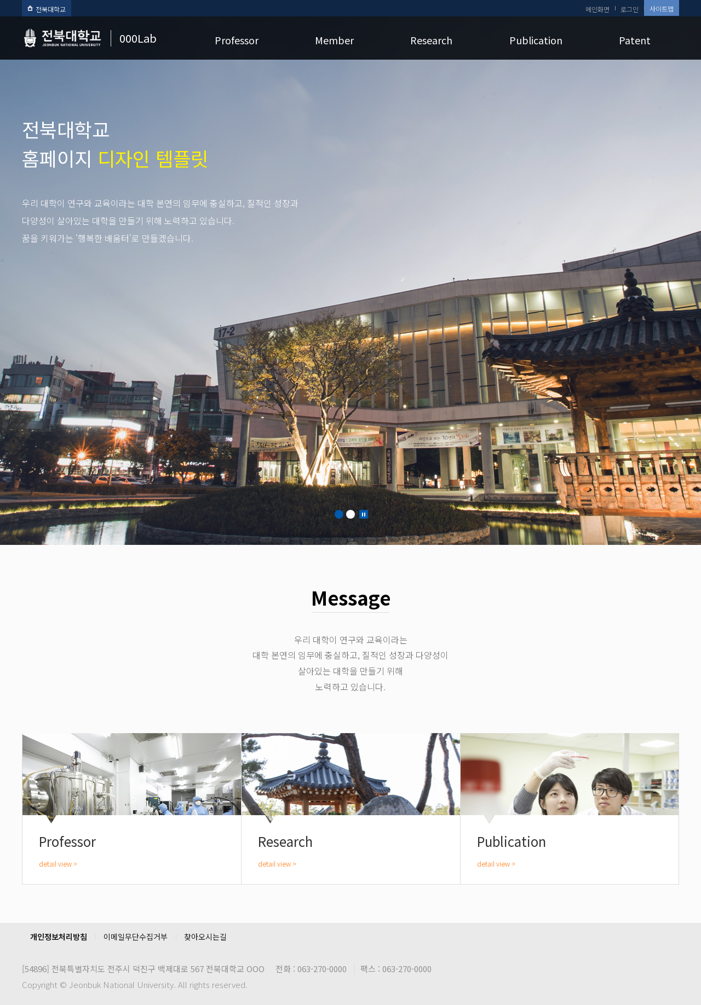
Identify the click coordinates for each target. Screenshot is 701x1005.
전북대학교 (46, 9)
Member (334, 40)
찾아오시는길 (205, 936)
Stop (363, 514)
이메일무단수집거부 (136, 936)
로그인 (629, 9)
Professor (236, 40)
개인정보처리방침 (58, 936)
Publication (535, 40)
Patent (635, 40)
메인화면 (597, 9)
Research (431, 40)
